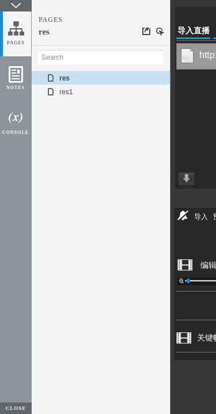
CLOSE (16, 408)
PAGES (16, 42)
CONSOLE (15, 132)
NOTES (15, 87)
